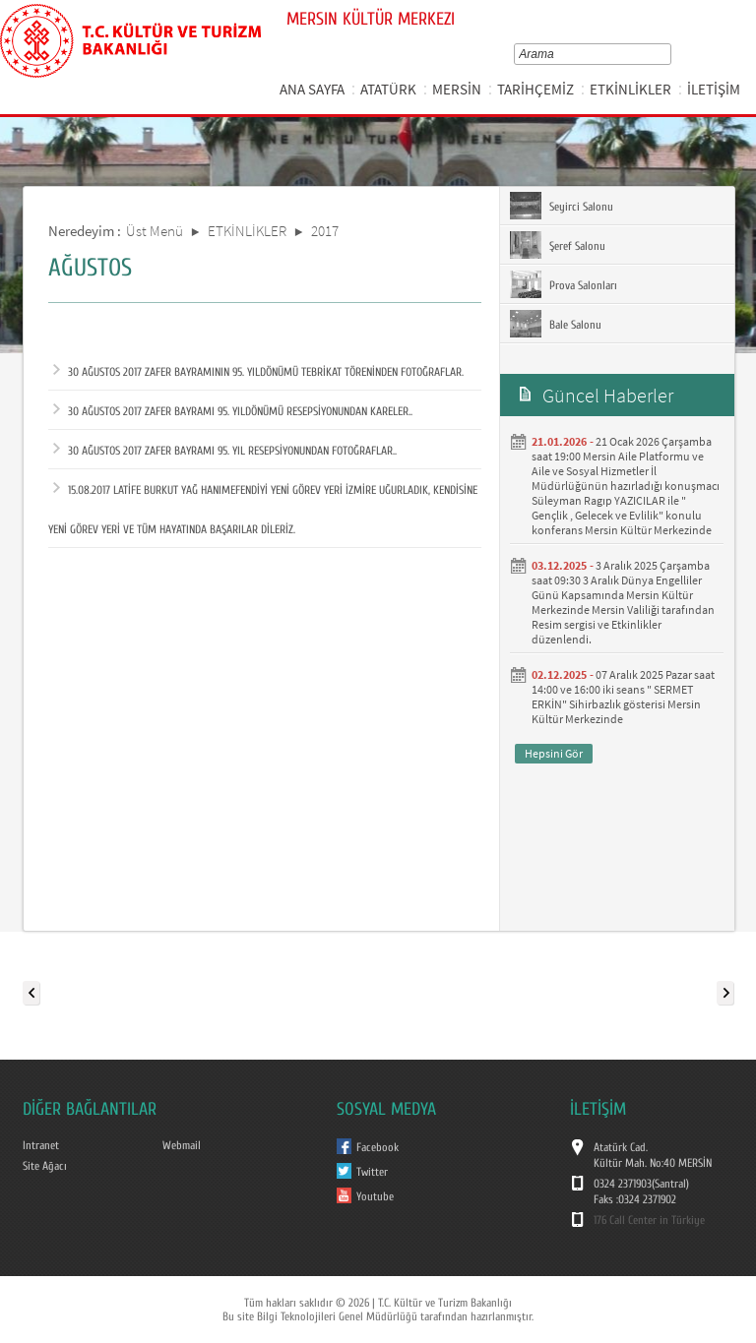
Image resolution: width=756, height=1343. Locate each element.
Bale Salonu (555, 323)
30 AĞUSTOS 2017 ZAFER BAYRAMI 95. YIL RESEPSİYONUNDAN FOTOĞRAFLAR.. (225, 450)
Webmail (181, 1145)
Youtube (375, 1196)
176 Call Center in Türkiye (649, 1220)
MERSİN (456, 89)
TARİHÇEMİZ (535, 89)
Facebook (377, 1147)
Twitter (372, 1172)
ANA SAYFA (312, 89)
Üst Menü (154, 230)
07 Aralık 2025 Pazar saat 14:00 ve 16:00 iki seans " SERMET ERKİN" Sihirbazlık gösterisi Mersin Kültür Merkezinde (623, 696)
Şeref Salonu (557, 245)
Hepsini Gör (554, 753)
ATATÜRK (388, 89)
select (669, 54)
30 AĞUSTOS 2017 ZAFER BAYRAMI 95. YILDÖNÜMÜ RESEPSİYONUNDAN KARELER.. (232, 411)
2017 (325, 230)
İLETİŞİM (713, 89)
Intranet (41, 1145)
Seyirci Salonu (561, 205)
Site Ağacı (45, 1166)
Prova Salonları (563, 284)
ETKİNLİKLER (630, 89)
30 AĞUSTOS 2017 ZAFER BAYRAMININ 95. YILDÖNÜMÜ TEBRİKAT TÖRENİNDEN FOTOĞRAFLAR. (258, 372)
